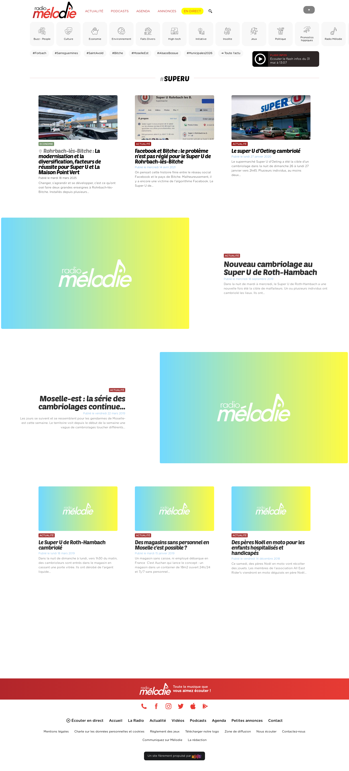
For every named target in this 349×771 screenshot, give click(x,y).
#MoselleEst (140, 53)
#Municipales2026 (199, 53)
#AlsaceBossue (167, 53)
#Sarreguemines (66, 53)
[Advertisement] (174, 621)
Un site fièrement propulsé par (174, 757)
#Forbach (39, 53)
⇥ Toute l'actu (230, 53)
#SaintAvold (95, 53)
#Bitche (117, 53)
